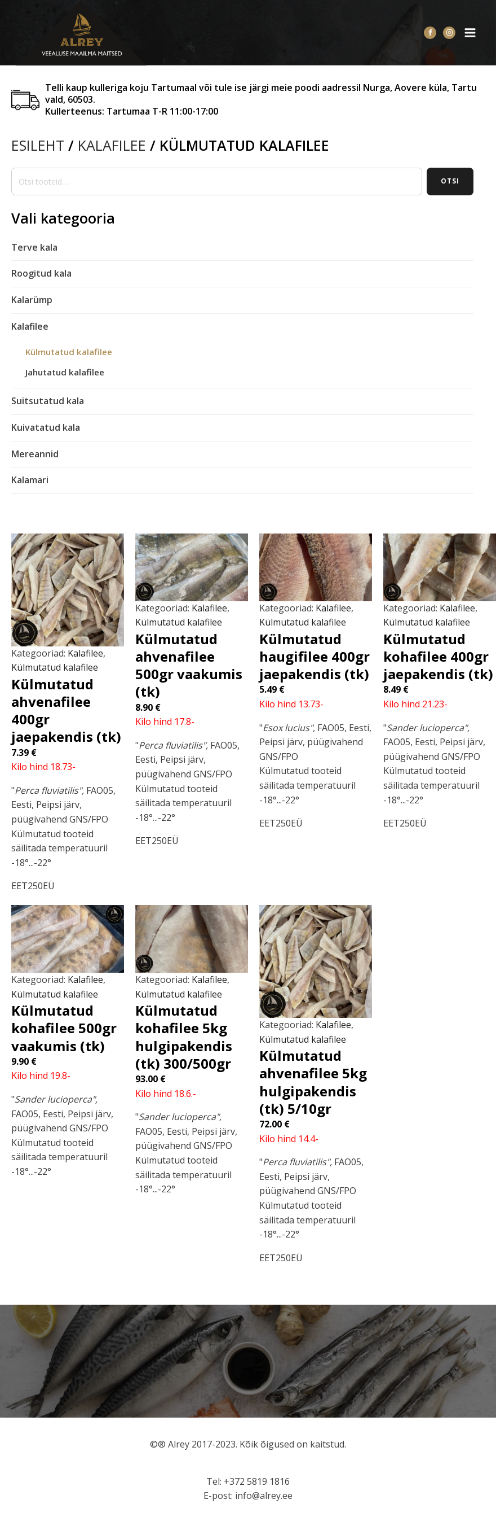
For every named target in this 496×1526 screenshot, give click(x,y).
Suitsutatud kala (47, 401)
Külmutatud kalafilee (68, 351)
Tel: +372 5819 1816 (248, 1481)
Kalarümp (31, 300)
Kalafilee (112, 145)
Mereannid (35, 454)
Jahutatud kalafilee (64, 372)
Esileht (37, 145)
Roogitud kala (41, 273)
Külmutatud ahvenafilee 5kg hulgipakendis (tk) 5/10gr (313, 1082)
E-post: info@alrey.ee (248, 1495)
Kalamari (29, 480)
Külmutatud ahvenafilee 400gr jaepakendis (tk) (66, 710)
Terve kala (34, 247)
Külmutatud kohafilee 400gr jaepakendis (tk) (438, 656)
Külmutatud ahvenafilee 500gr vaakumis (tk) (188, 665)
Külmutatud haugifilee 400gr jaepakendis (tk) (314, 656)
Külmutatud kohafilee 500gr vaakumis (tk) (64, 1028)
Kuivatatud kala (45, 427)
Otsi (450, 181)
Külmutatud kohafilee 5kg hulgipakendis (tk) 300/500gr (183, 1037)
